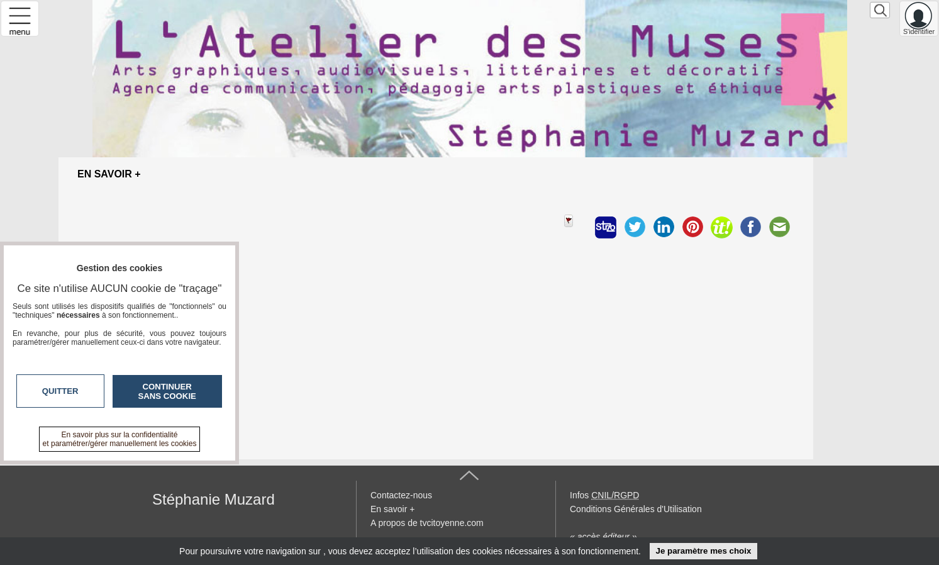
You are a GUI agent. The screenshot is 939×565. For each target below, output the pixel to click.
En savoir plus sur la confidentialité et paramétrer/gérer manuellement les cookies (120, 439)
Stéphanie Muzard (213, 499)
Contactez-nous (401, 495)
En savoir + (392, 509)
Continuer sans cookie (167, 391)
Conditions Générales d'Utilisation (636, 509)
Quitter (60, 391)
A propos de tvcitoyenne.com (427, 523)
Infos (604, 495)
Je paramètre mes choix (703, 551)
